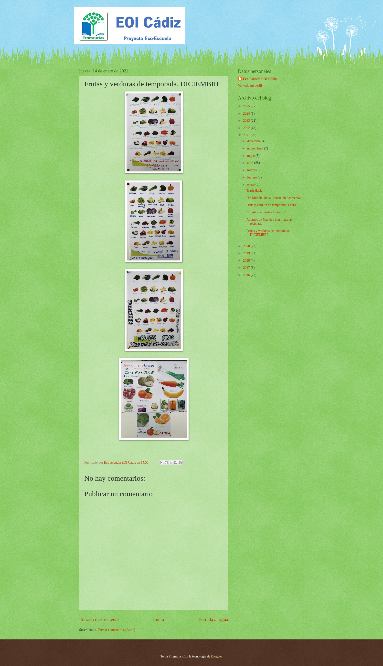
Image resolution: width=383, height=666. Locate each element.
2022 (247, 128)
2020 (247, 246)
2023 (247, 120)
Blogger (216, 656)
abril (250, 163)
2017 (247, 267)
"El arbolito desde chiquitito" (266, 212)
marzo (251, 170)
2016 (247, 275)
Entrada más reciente (99, 619)
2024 (247, 113)
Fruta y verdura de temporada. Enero (271, 205)
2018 (247, 260)
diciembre (254, 141)
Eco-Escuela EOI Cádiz (260, 79)
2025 (247, 106)
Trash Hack (254, 190)
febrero (252, 177)
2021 (247, 135)
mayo (251, 156)
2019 (247, 253)
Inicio (158, 619)
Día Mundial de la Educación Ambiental (273, 198)
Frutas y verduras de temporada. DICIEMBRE (267, 233)
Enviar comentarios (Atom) (116, 630)
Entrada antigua (213, 619)
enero (251, 184)
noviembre (254, 148)
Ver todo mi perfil (250, 85)
